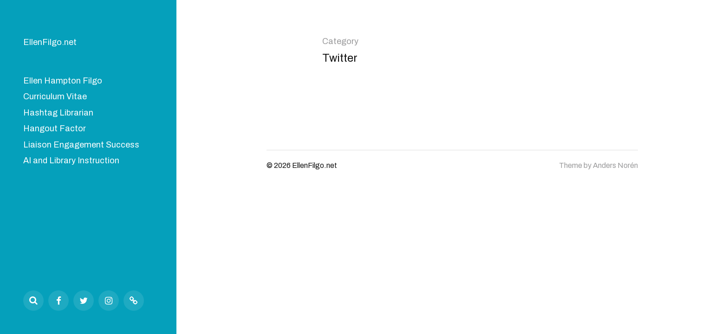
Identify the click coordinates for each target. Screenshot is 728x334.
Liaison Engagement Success (81, 144)
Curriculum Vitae (55, 96)
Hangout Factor (54, 128)
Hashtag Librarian (58, 112)
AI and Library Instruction (71, 160)
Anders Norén (615, 165)
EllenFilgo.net (50, 42)
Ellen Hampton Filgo (62, 80)
